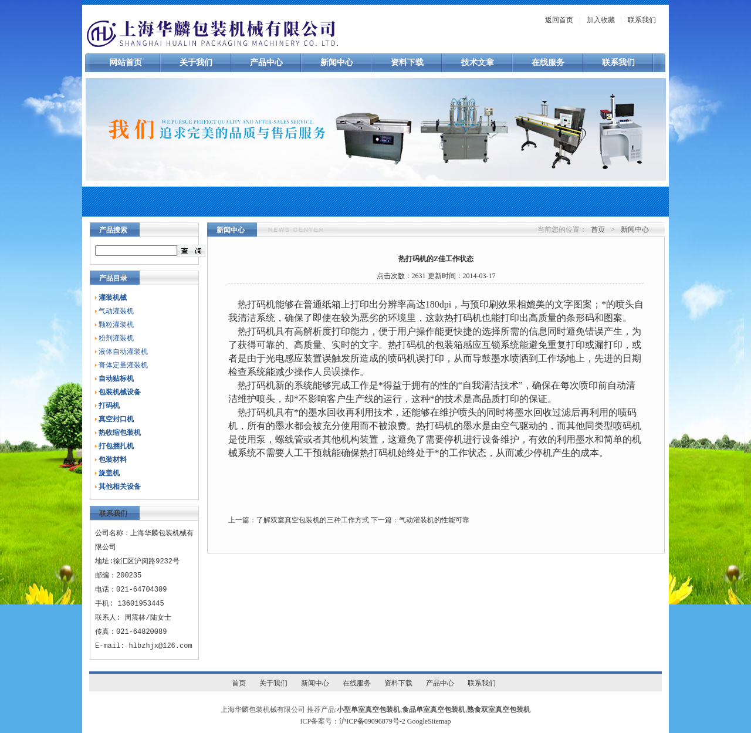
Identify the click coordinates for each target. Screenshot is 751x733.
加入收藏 (601, 20)
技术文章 (477, 62)
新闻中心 (336, 62)
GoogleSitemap (429, 721)
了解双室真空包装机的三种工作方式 (312, 520)
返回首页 (559, 20)
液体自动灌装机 (123, 351)
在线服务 (548, 62)
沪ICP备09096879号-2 (372, 721)
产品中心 (266, 62)
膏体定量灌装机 (123, 365)
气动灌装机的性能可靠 (434, 520)
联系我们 (642, 20)
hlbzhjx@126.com (160, 646)
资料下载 (407, 62)
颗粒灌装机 (116, 324)
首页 (598, 229)
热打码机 (256, 412)
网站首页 (125, 62)
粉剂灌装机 (116, 338)
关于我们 (196, 62)
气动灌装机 (116, 311)
